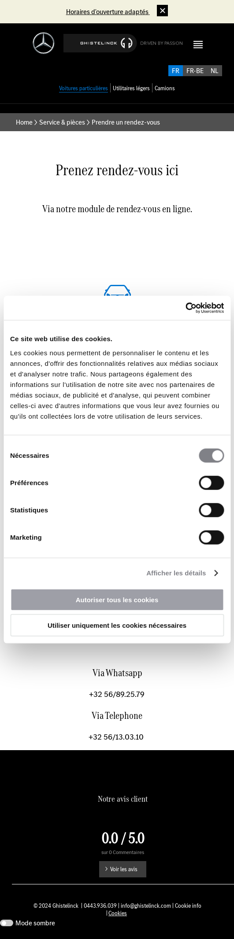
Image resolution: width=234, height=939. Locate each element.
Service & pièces (62, 122)
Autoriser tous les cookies (117, 599)
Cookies (117, 913)
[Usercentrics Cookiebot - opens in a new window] (185, 307)
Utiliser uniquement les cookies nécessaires (117, 625)
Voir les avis (123, 869)
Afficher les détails (176, 573)
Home (24, 122)
